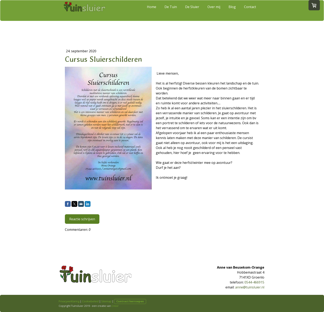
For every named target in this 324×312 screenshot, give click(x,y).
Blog (232, 10)
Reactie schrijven (82, 219)
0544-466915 (254, 282)
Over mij (213, 10)
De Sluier (192, 10)
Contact (250, 10)
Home (151, 10)
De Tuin (170, 10)
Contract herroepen (130, 301)
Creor (115, 306)
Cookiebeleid (90, 301)
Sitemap (106, 301)
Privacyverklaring (69, 301)
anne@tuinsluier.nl (249, 287)
